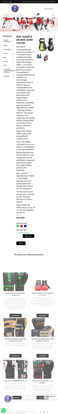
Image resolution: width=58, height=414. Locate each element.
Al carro (28, 236)
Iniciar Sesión (8, 1)
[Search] (12, 15)
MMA (4, 57)
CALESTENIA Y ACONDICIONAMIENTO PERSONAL (9, 70)
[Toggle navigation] (53, 15)
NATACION (6, 76)
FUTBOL (5, 61)
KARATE (5, 53)
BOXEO (5, 45)
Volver (21, 243)
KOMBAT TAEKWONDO (7, 40)
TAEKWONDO (7, 49)
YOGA (5, 65)
